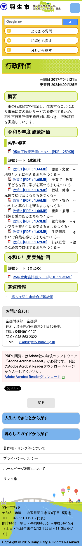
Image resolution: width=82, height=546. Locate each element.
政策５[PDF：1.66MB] (30, 211)
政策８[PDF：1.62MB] (30, 242)
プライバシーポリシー (20, 458)
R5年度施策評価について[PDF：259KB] (43, 152)
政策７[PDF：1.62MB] (30, 232)
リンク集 (10, 479)
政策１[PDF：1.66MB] (30, 169)
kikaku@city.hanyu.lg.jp (37, 342)
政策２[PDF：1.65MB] (30, 180)
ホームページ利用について (24, 469)
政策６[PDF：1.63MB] (30, 221)
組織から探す (41, 41)
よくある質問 (41, 31)
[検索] (32, 22)
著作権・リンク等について (24, 448)
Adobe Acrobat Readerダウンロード (35, 377)
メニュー (75, 8)
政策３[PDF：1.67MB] (30, 190)
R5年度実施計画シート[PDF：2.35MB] (42, 277)
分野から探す (41, 50)
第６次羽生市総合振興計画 (32, 297)
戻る (41, 403)
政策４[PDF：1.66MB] (30, 200)
